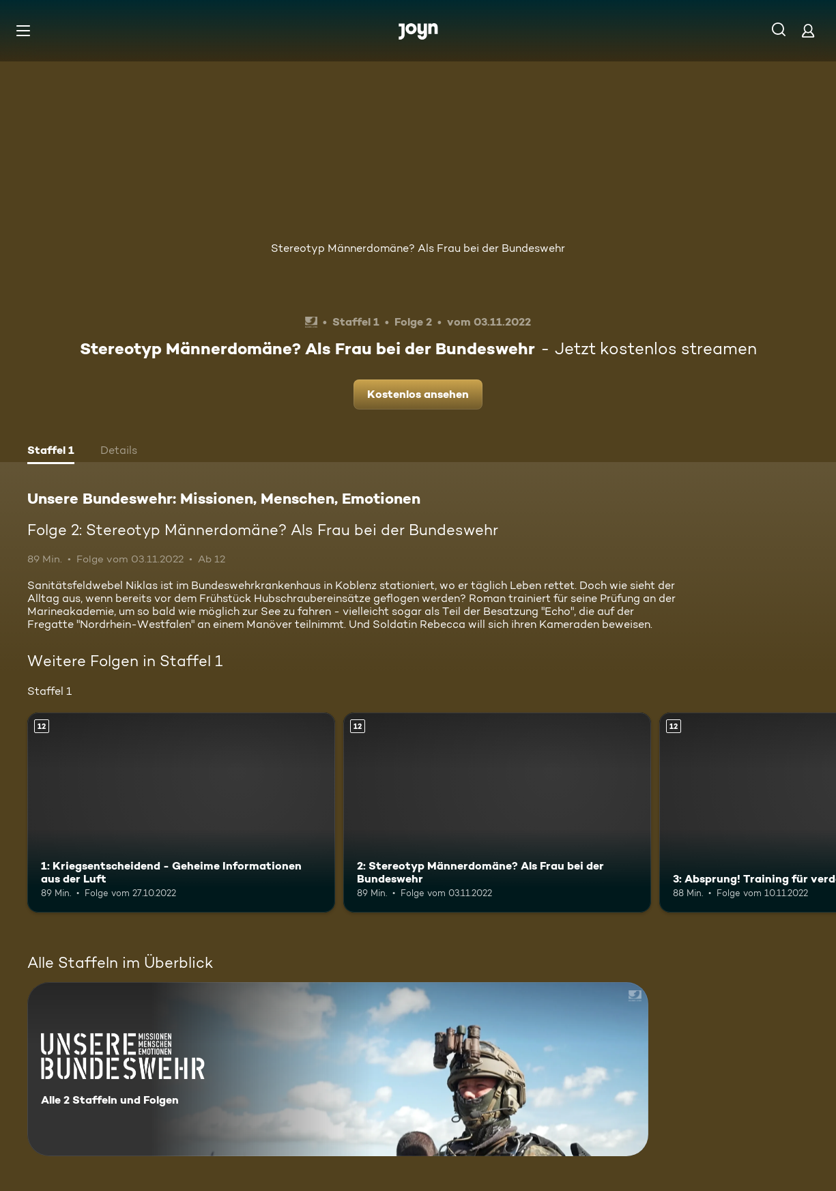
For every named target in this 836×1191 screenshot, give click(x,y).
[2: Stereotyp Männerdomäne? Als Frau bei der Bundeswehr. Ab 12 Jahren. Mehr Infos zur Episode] (497, 813)
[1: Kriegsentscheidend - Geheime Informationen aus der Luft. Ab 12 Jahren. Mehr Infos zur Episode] (181, 813)
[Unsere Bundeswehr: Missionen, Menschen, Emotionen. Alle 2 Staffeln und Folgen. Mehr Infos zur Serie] (337, 1069)
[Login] (808, 30)
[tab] (51, 452)
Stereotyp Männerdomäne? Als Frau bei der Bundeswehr (418, 248)
